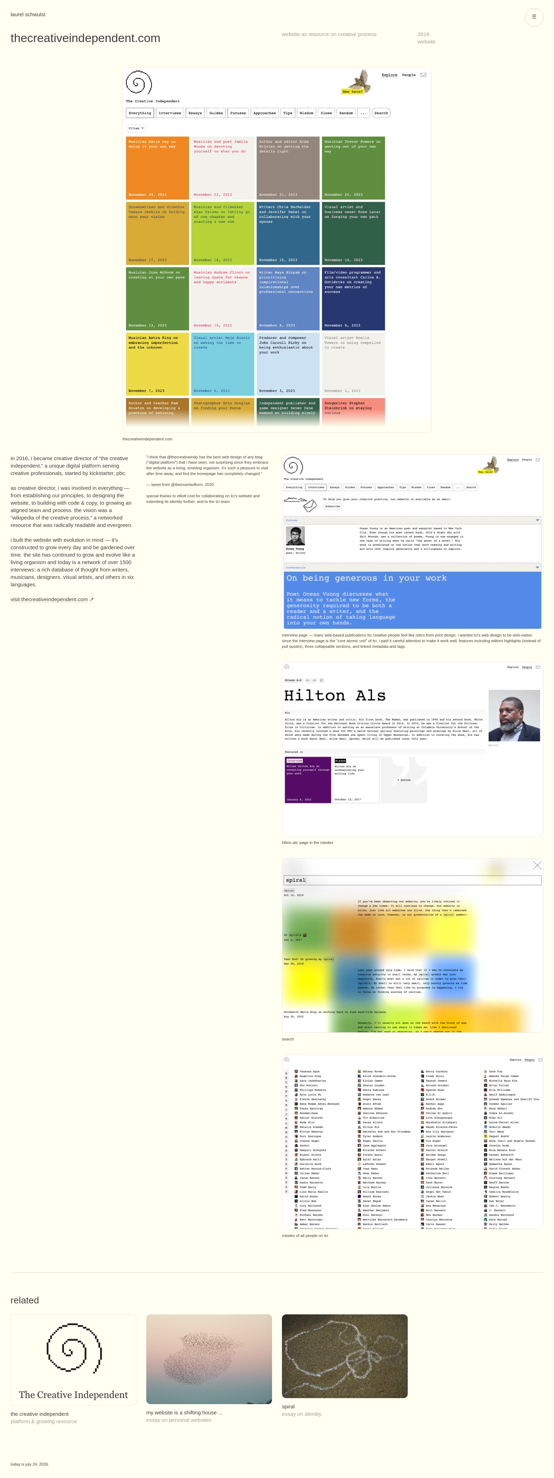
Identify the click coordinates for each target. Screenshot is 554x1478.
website (427, 42)
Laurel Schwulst (28, 14)
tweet (156, 484)
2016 (423, 34)
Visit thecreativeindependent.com (49, 599)
